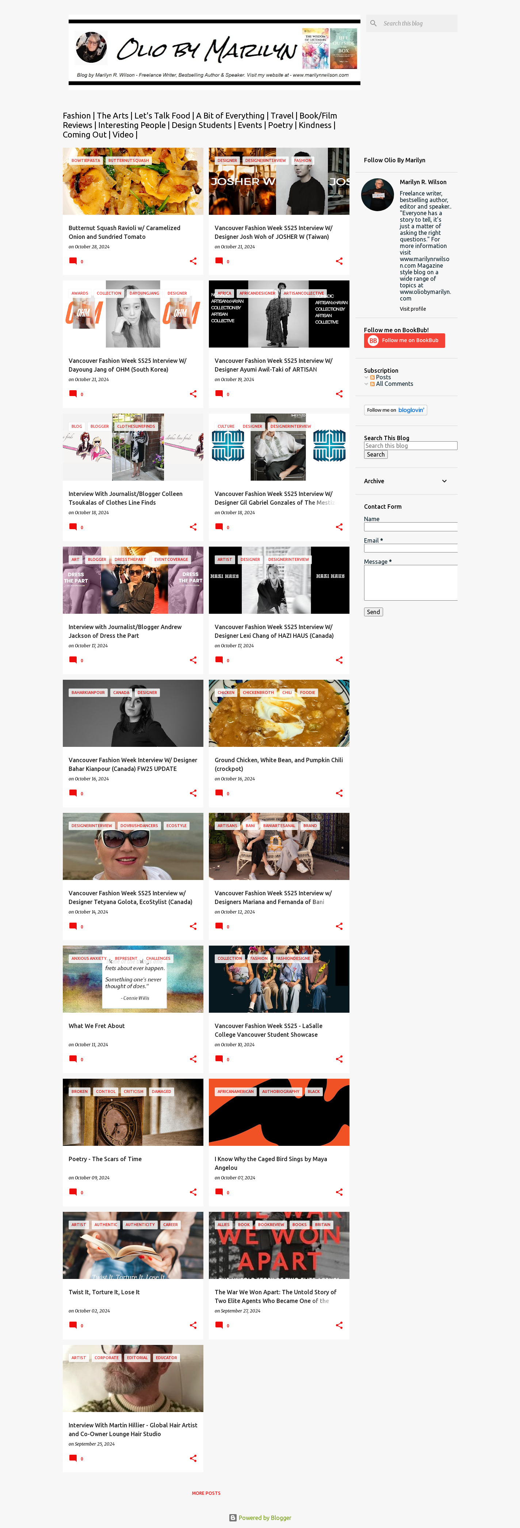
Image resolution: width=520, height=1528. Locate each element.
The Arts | (115, 115)
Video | (125, 134)
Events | (253, 124)
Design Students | (205, 124)
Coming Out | (87, 134)
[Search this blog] (419, 23)
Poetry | (283, 124)
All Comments (391, 383)
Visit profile (413, 309)
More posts (206, 1493)
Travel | (285, 115)
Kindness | (317, 124)
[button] (193, 262)
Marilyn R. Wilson (423, 182)
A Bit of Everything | (233, 115)
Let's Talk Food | (165, 115)
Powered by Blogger (260, 1518)
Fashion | (80, 115)
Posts (380, 377)
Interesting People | (135, 124)
